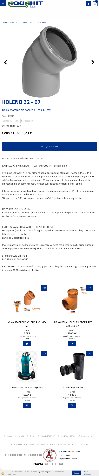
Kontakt (21, 436)
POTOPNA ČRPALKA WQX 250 (27, 387)
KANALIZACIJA (15, 22)
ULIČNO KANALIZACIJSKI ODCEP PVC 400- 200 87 (72, 324)
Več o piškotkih (87, 473)
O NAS (32, 436)
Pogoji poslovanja (87, 436)
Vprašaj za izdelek (10, 120)
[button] (93, 63)
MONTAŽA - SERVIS (68, 436)
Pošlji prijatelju (27, 120)
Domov (5, 22)
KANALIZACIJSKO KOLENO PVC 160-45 (27, 324)
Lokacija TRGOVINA (48, 436)
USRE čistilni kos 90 (72, 387)
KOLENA (43, 22)
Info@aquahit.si (82, 444)
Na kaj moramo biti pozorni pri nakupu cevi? (27, 110)
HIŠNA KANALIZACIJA (30, 22)
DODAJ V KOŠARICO (49, 146)
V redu (76, 472)
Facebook (13, 455)
